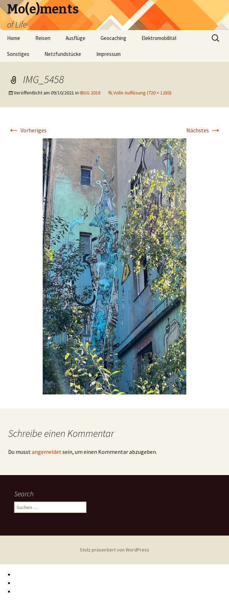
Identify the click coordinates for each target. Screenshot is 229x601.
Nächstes (203, 130)
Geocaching (113, 38)
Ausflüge (75, 38)
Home (13, 38)
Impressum (108, 54)
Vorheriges (27, 130)
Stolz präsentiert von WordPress (114, 550)
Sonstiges (18, 54)
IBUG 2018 (90, 92)
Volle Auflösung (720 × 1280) (142, 92)
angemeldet (46, 451)
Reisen (42, 38)
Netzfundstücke (62, 54)
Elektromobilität (159, 38)
